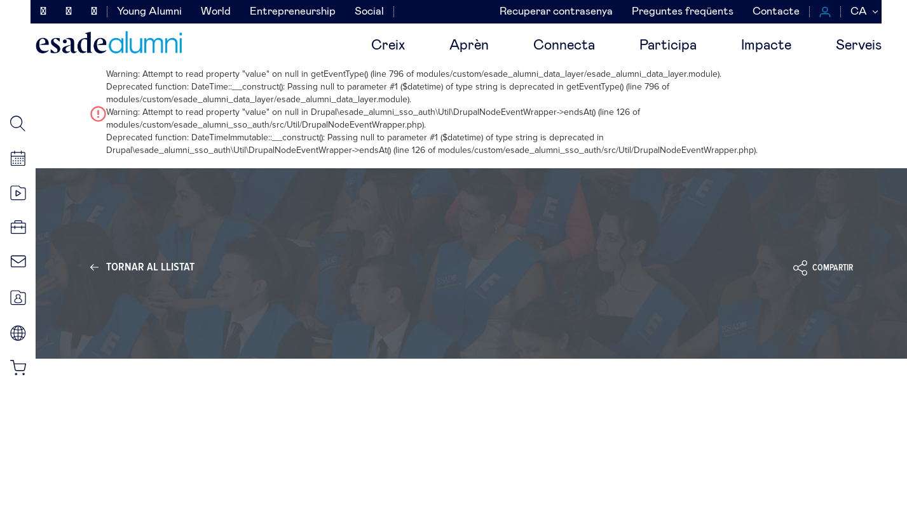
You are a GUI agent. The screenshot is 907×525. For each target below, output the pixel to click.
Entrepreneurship (293, 11)
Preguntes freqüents (682, 11)
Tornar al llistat (150, 267)
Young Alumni (149, 11)
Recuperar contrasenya (556, 11)
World (216, 11)
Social (369, 11)
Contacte (776, 11)
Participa (668, 46)
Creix (388, 46)
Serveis (859, 46)
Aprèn (469, 46)
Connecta (564, 46)
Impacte (766, 46)
